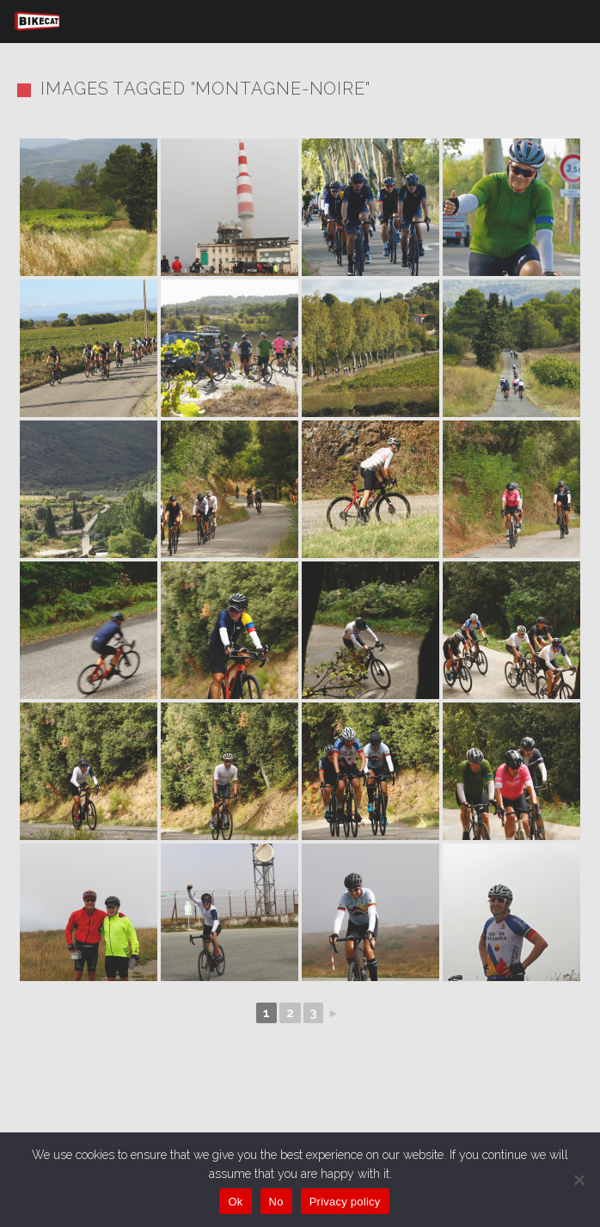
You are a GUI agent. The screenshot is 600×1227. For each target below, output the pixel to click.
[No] (578, 1179)
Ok (235, 1201)
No (276, 1201)
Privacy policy (345, 1201)
